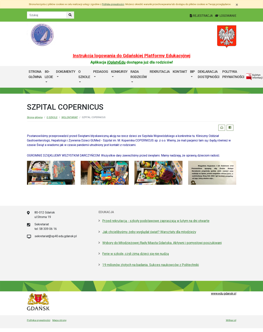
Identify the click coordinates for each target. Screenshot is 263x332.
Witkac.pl (231, 320)
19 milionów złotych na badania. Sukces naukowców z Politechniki (150, 265)
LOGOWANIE (225, 15)
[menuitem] (48, 77)
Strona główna (35, 74)
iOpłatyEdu (116, 62)
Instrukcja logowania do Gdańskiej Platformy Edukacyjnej (131, 55)
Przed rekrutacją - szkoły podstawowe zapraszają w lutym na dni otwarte (155, 221)
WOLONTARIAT (69, 117)
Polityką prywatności (113, 4)
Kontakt (180, 72)
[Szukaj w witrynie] (70, 15)
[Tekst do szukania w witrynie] (46, 15)
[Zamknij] (237, 4)
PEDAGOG (100, 72)
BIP (192, 72)
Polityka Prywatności (233, 74)
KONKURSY (119, 72)
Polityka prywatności (38, 320)
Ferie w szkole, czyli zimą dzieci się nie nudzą (135, 254)
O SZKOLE (84, 74)
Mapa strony (59, 320)
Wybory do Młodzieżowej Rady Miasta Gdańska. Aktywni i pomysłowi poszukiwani (162, 243)
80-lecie (49, 74)
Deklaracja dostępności (208, 74)
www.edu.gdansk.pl (223, 293)
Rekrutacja (160, 72)
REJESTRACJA (201, 15)
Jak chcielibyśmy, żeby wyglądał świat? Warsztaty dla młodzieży (149, 232)
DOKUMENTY (65, 72)
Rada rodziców (138, 74)
